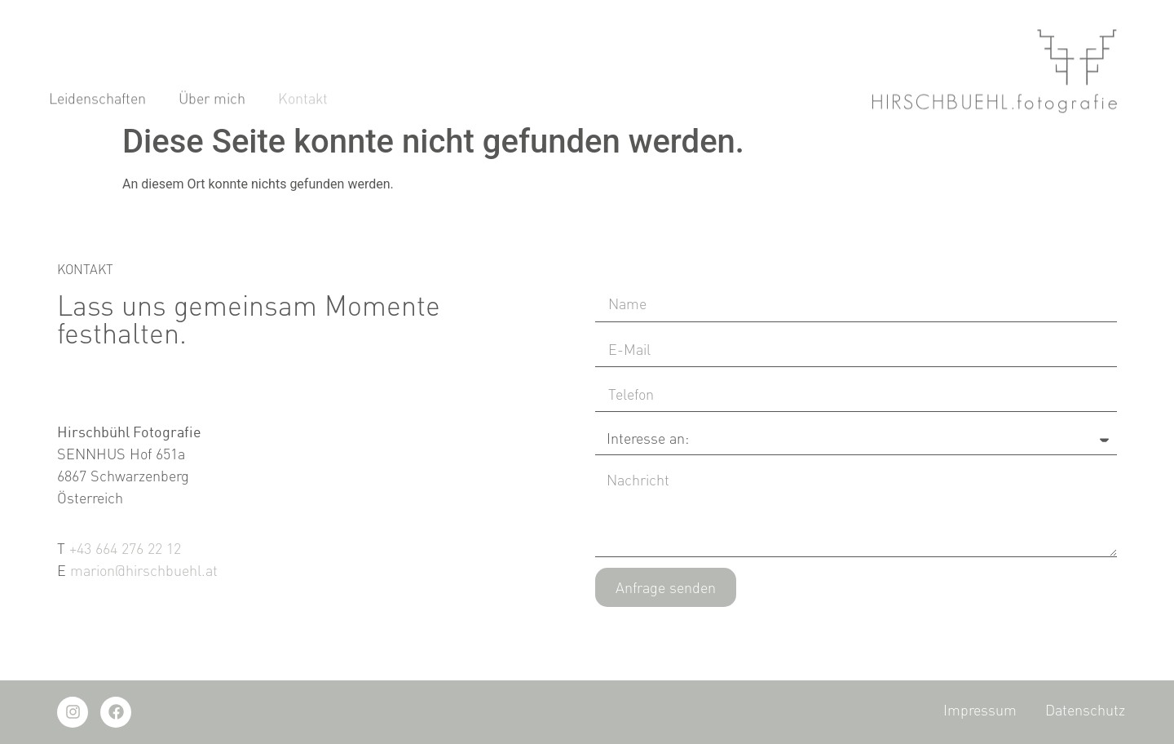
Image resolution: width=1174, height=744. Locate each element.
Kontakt (303, 107)
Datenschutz (1085, 710)
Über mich (212, 107)
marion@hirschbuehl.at (144, 570)
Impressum (980, 710)
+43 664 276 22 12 (125, 548)
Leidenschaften (97, 107)
